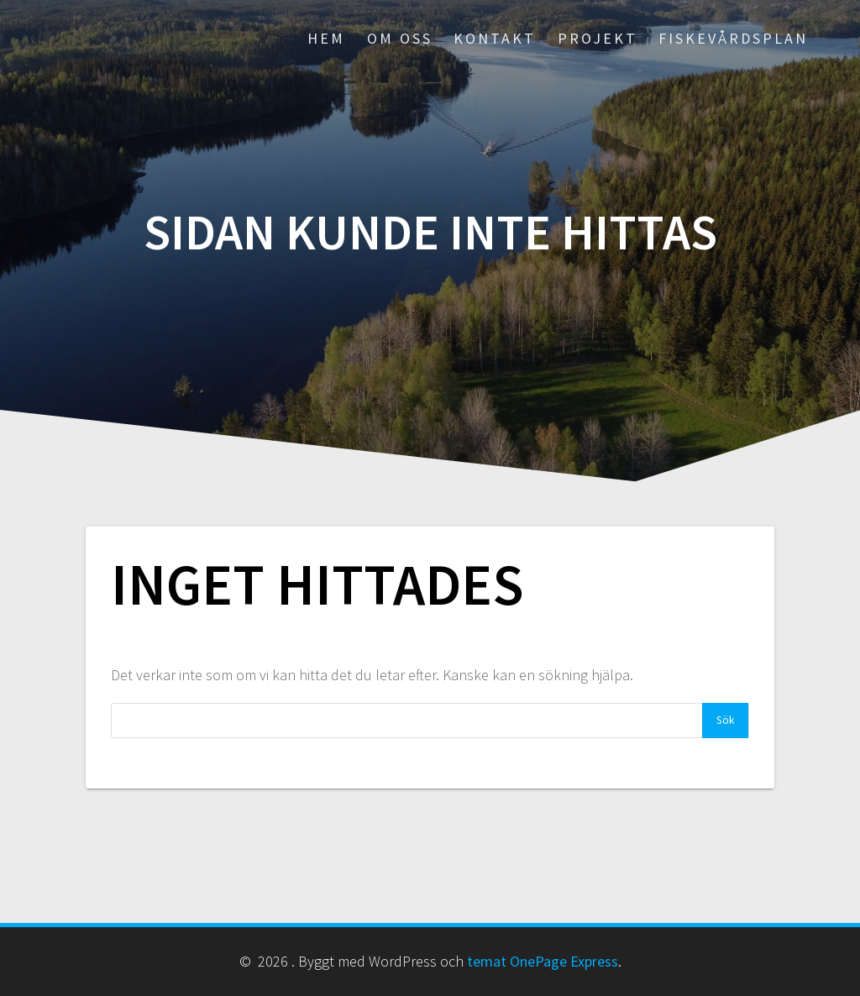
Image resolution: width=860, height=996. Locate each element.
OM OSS (400, 38)
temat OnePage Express (542, 961)
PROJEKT (597, 38)
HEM (326, 38)
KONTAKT (495, 38)
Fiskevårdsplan (733, 38)
